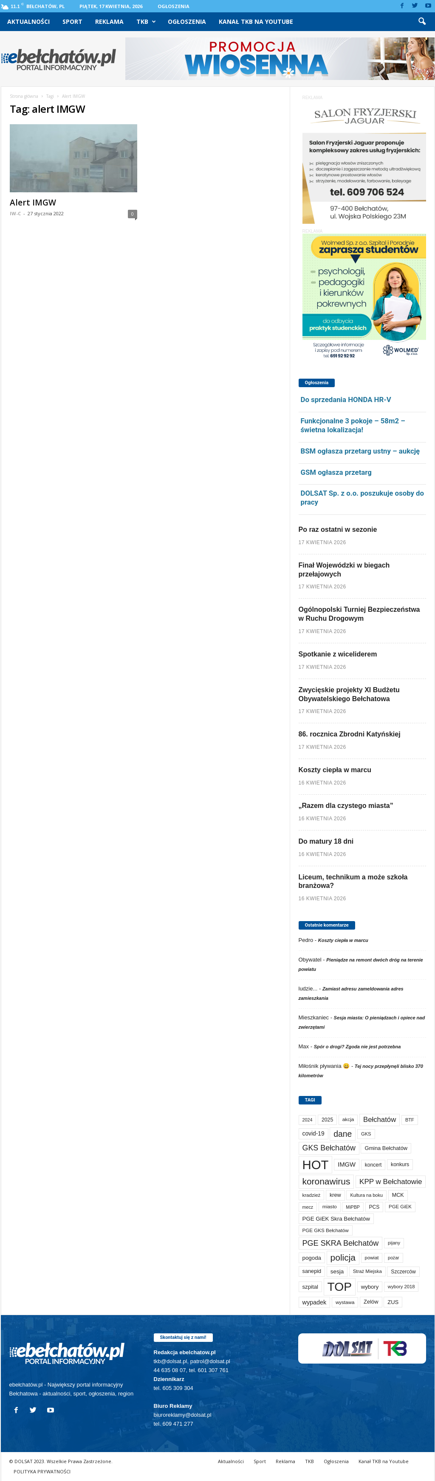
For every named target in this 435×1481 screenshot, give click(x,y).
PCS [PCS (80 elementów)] (374, 1207)
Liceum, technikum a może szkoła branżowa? (353, 881)
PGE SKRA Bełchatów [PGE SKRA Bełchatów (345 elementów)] (340, 1243)
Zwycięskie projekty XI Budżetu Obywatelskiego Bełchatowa (349, 694)
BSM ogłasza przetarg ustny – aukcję (360, 451)
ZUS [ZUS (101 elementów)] (392, 1302)
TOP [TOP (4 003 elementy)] (340, 1286)
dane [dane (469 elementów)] (342, 1134)
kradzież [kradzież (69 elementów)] (311, 1195)
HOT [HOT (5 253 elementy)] (315, 1165)
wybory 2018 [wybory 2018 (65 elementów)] (401, 1286)
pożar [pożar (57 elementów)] (393, 1257)
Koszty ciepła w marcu (335, 769)
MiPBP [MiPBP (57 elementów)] (353, 1207)
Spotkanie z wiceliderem (338, 654)
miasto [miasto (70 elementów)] (329, 1206)
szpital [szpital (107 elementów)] (310, 1287)
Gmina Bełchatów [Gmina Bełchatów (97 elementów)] (385, 1148)
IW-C (15, 213)
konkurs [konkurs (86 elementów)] (400, 1164)
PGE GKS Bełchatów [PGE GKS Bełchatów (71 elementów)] (325, 1230)
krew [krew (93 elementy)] (335, 1195)
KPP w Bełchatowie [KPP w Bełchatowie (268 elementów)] (390, 1182)
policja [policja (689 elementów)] (343, 1257)
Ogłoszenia (173, 6)
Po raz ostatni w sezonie (338, 529)
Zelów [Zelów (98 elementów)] (371, 1301)
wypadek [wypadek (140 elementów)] (314, 1302)
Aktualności (28, 21)
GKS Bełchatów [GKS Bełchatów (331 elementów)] (329, 1148)
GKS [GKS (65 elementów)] (366, 1133)
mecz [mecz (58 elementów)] (308, 1207)
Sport (72, 21)
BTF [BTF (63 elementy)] (409, 1119)
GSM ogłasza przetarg (336, 472)
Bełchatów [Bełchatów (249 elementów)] (379, 1120)
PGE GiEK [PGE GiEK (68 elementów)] (400, 1206)
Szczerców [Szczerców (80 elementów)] (403, 1272)
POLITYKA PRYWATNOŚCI (42, 1471)
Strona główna (24, 96)
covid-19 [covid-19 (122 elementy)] (313, 1133)
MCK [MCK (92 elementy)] (398, 1195)
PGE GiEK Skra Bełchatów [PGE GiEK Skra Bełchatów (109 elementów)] (336, 1219)
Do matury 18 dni (326, 841)
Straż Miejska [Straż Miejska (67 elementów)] (367, 1271)
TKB (146, 21)
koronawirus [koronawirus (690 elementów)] (326, 1181)
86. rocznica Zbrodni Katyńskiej (350, 734)
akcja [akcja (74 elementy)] (348, 1119)
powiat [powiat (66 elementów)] (372, 1257)
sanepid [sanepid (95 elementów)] (312, 1271)
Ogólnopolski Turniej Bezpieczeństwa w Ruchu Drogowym (359, 614)
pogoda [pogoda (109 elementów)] (311, 1258)
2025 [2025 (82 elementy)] (327, 1120)
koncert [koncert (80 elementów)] (373, 1165)
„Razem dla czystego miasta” (346, 805)
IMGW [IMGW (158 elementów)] (347, 1164)
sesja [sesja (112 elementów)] (337, 1271)
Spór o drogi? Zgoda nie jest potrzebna (357, 1046)
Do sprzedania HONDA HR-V (346, 399)
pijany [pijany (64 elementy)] (394, 1242)
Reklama (109, 21)
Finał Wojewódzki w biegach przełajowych (344, 570)
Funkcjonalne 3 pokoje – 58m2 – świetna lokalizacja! (353, 425)
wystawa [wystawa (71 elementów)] (345, 1302)
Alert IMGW (33, 202)
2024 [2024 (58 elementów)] (307, 1119)
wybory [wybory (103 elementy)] (370, 1287)
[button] (421, 21)
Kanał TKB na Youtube (256, 21)
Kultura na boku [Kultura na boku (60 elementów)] (366, 1195)
